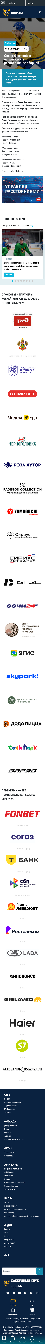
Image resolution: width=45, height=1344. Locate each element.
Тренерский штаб (10, 1125)
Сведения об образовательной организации (21, 1216)
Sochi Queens (9, 1172)
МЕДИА (8, 1225)
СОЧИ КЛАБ (11, 1164)
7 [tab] (29, 281)
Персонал (7, 1132)
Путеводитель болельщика (14, 1182)
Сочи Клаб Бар (9, 1189)
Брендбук (7, 1246)
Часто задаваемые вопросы (15, 1209)
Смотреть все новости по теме (18, 225)
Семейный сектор (11, 1186)
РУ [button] (40, 12)
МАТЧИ (8, 1148)
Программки (9, 1239)
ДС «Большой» (9, 1109)
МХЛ (6, 1255)
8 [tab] (32, 281)
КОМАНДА (10, 1121)
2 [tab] (15, 281)
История (7, 1099)
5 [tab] (24, 281)
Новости (7, 1229)
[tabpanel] (22, 254)
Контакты (7, 1112)
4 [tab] (21, 281)
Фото (6, 1233)
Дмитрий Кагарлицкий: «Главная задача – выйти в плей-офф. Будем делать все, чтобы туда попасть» (22, 266)
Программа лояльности (13, 1169)
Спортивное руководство (13, 1139)
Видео (6, 1236)
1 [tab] (12, 281)
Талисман (7, 1136)
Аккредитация (9, 1243)
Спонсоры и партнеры (12, 1102)
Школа (6, 1202)
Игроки (6, 1129)
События (8, 275)
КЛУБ (7, 1094)
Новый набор (9, 1213)
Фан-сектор (8, 1176)
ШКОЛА (8, 1198)
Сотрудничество (10, 1106)
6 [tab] (27, 281)
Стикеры (7, 1179)
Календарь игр (9, 1152)
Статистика (8, 1156)
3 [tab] (18, 281)
